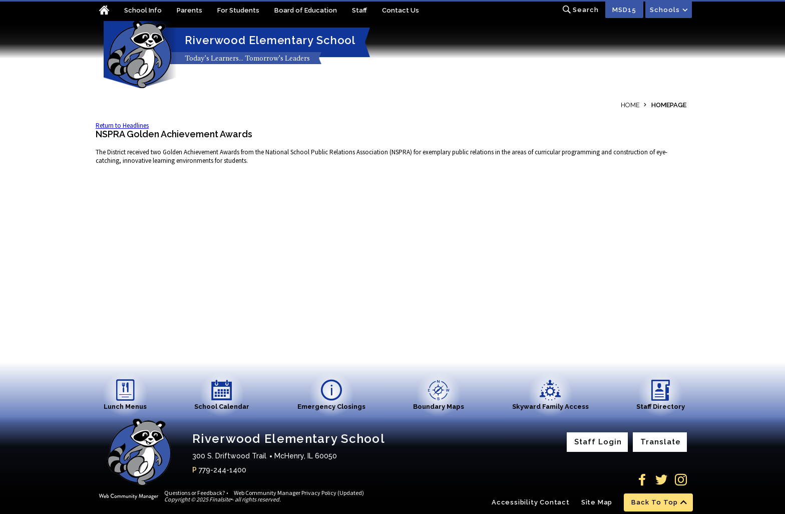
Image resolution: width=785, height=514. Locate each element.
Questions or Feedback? (194, 492)
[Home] (110, 11)
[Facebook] (642, 480)
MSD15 (624, 10)
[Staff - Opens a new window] (367, 11)
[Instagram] (681, 480)
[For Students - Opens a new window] (245, 11)
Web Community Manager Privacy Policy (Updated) (299, 492)
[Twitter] (661, 480)
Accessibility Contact (531, 502)
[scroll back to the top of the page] (658, 502)
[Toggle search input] (580, 10)
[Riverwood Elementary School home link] (138, 54)
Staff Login (598, 441)
